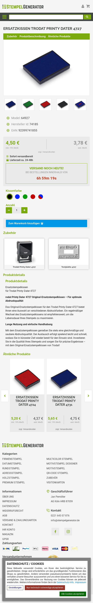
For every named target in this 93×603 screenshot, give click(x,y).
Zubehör (12, 36)
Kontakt (7, 524)
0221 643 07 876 (60, 515)
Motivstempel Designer (61, 463)
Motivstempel (55, 468)
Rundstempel (11, 468)
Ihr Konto (8, 529)
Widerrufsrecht (13, 510)
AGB (4, 515)
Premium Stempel (13, 482)
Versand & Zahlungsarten (19, 520)
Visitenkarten (55, 482)
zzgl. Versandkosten (46, 152)
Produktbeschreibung (33, 36)
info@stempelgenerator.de (65, 520)
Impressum (80, 582)
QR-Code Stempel (57, 473)
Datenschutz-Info (65, 582)
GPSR (5, 539)
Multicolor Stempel (59, 459)
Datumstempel (12, 463)
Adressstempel (12, 473)
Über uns (8, 496)
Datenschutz (11, 506)
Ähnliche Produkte (59, 36)
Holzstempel (11, 477)
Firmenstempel (12, 459)
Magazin (7, 534)
